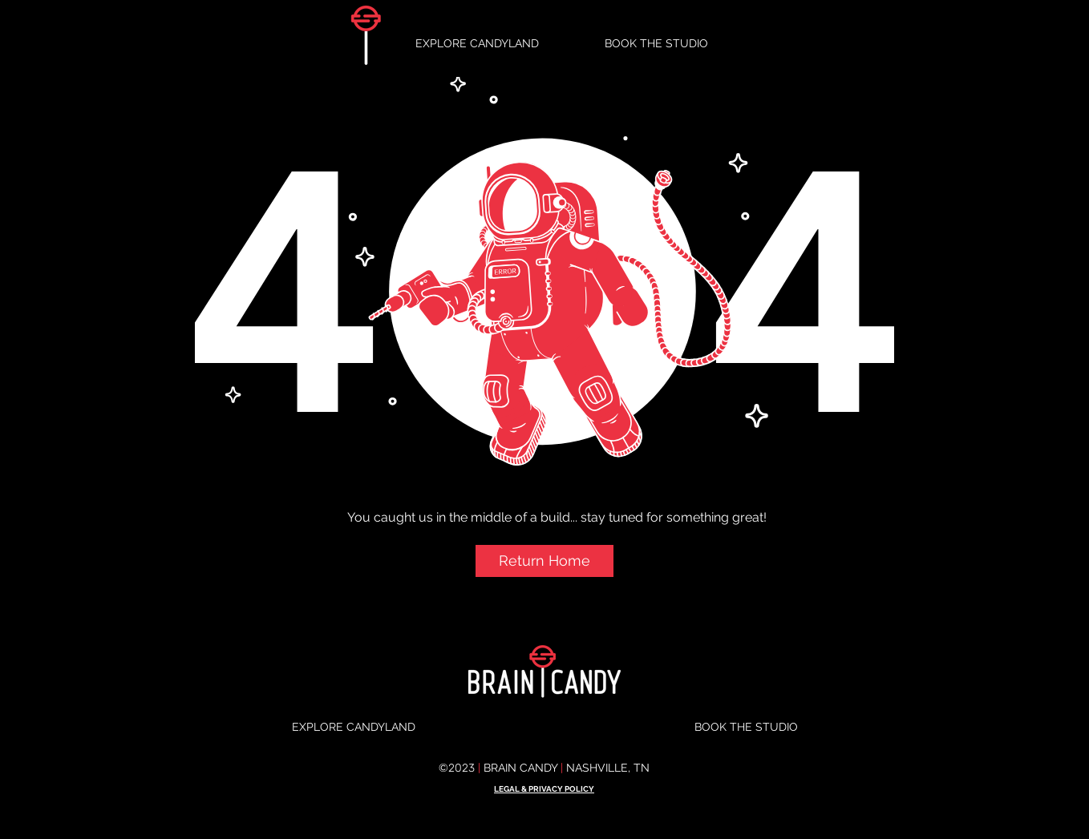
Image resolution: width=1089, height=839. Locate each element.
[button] (544, 561)
